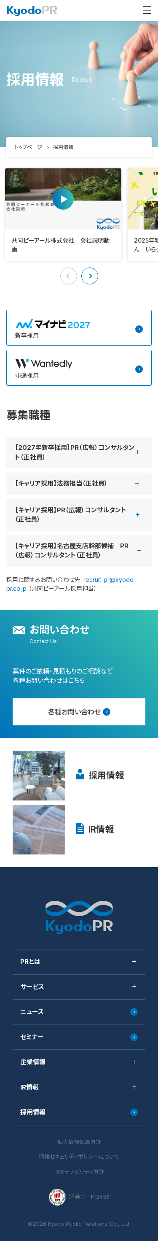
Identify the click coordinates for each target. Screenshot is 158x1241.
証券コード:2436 (79, 1197)
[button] (89, 276)
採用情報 (106, 775)
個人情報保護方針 (79, 1141)
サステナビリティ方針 (79, 1171)
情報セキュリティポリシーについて (79, 1156)
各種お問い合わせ (79, 712)
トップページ (28, 147)
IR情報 (101, 829)
